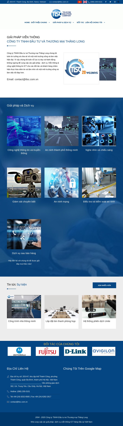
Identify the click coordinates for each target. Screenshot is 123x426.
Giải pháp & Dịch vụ (62, 22)
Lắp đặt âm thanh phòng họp (60, 321)
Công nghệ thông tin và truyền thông (24, 151)
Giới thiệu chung (39, 22)
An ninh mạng (61, 201)
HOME (27, 22)
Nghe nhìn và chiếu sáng (99, 150)
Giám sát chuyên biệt (23, 201)
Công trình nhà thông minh (22, 321)
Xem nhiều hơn (104, 285)
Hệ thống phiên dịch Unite (96, 321)
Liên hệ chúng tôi (93, 22)
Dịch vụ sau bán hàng (24, 253)
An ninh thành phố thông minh (61, 150)
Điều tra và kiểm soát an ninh (99, 201)
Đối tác (80, 22)
